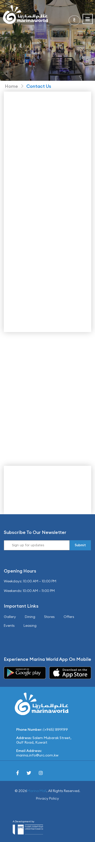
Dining (30, 616)
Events (9, 625)
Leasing (30, 625)
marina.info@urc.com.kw (37, 755)
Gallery (10, 616)
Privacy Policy (47, 798)
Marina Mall (36, 791)
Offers (69, 616)
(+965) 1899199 (55, 729)
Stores (49, 616)
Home (11, 86)
